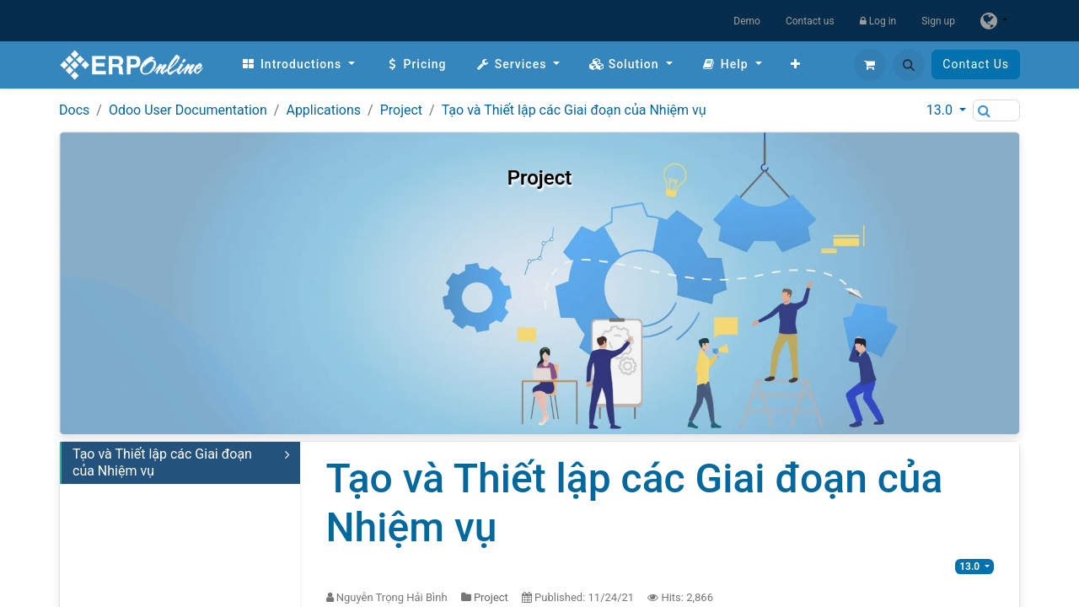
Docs (74, 110)
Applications (323, 110)
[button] (909, 65)
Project (401, 110)
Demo (746, 21)
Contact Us (975, 64)
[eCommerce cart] (870, 65)
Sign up (938, 21)
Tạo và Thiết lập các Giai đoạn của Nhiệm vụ (574, 110)
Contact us (810, 21)
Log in (878, 21)
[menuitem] (298, 64)
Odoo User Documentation (188, 110)
